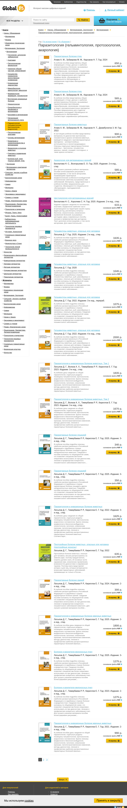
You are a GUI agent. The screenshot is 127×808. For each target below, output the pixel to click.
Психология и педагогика (15, 209)
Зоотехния (11, 164)
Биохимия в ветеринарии (18, 115)
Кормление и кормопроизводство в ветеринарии (16, 143)
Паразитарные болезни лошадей (70, 435)
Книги (5, 30)
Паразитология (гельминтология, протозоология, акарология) (14, 126)
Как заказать (94, 2)
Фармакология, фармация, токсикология (17, 95)
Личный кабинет (115, 10)
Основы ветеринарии (16, 138)
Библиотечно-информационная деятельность (12, 221)
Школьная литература (12, 274)
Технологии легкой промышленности (12, 248)
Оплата (121, 2)
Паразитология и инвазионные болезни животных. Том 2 (81, 399)
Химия (7, 184)
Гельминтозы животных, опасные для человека (77, 231)
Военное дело (10, 240)
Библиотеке (68, 2)
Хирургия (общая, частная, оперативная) (17, 70)
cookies (29, 800)
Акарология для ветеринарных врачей (72, 160)
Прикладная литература (13, 277)
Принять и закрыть (108, 800)
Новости (53, 794)
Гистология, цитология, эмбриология (17, 56)
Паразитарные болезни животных (70, 124)
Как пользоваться (109, 2)
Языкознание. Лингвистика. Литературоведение (16, 205)
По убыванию (64, 42)
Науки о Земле (11, 191)
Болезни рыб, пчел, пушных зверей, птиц (16, 160)
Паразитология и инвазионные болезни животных (78, 506)
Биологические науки (13, 178)
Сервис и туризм (11, 197)
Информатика (10, 181)
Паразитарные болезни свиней (69, 580)
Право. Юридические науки (16, 201)
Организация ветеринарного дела (16, 119)
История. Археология (13, 232)
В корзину (113, 71)
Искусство (8, 252)
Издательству (81, 2)
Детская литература (12, 267)
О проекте (54, 792)
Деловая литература (12, 264)
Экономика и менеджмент (15, 194)
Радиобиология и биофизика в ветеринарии (14, 109)
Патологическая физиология (14, 64)
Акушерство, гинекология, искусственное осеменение (13, 77)
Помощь (90, 10)
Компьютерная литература (14, 261)
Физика (8, 40)
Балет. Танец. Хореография (16, 216)
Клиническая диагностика (13, 84)
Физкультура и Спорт (13, 243)
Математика (10, 36)
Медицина (9, 188)
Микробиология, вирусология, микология (17, 89)
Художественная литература (15, 270)
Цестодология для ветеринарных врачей (74, 198)
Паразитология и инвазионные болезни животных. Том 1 (81, 363)
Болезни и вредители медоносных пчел (73, 652)
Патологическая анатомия (14, 133)
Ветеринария (12, 52)
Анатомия (12, 60)
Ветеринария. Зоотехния (15, 48)
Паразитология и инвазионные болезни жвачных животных (82, 616)
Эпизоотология (14, 104)
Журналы (7, 280)
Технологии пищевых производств (13, 227)
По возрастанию (50, 42)
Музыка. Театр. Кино (13, 213)
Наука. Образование (12, 33)
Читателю (57, 2)
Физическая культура (12, 349)
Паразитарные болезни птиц (68, 56)
